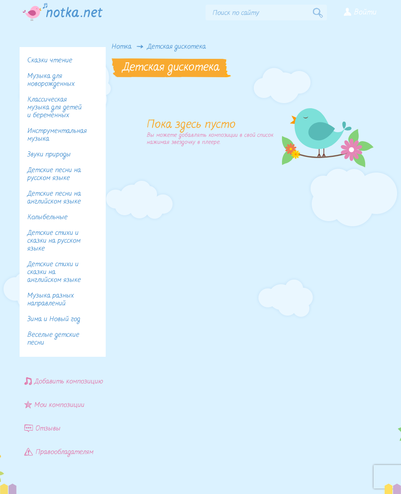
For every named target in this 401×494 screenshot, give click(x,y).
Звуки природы (49, 154)
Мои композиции (54, 405)
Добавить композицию (63, 381)
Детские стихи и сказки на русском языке (54, 240)
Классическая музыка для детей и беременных (54, 107)
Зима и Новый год (53, 319)
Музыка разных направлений (50, 299)
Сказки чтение (49, 60)
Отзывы (42, 428)
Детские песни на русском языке (54, 174)
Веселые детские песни (53, 339)
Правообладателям (59, 452)
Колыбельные (47, 217)
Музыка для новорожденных (51, 80)
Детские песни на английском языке (54, 197)
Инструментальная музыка (57, 135)
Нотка (122, 47)
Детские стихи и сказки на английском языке (54, 272)
